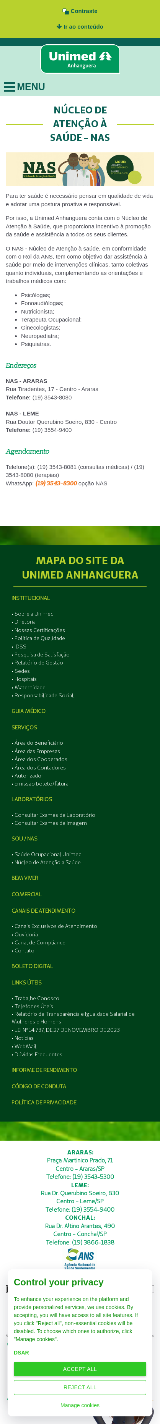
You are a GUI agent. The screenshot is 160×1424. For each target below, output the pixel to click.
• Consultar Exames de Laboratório (53, 814)
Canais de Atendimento (43, 910)
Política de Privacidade (43, 1102)
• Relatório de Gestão (37, 662)
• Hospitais (24, 679)
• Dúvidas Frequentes (36, 1054)
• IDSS (18, 646)
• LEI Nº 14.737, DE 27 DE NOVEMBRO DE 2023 (65, 1029)
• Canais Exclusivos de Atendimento (54, 926)
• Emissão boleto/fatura (40, 783)
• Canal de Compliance (38, 942)
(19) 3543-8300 (56, 483)
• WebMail (23, 1046)
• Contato (22, 950)
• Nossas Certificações (38, 630)
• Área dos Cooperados (39, 759)
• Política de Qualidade (38, 638)
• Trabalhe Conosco (35, 998)
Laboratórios (31, 799)
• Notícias (22, 1037)
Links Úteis (26, 982)
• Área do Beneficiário (37, 742)
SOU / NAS (24, 838)
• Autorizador (27, 775)
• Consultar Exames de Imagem (49, 822)
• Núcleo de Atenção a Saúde (46, 862)
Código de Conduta (38, 1086)
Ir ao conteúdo (80, 26)
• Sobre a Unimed (32, 613)
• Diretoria (23, 621)
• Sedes (20, 671)
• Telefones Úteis (32, 1006)
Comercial (26, 894)
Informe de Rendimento (44, 1070)
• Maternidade (28, 687)
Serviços (24, 727)
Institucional (30, 598)
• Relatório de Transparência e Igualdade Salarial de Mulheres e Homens (73, 1017)
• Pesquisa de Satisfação (40, 654)
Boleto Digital (32, 966)
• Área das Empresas (35, 751)
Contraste (79, 11)
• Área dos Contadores (38, 767)
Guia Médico (28, 711)
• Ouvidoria (24, 934)
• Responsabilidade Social (42, 695)
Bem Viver (24, 877)
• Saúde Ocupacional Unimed (46, 854)
